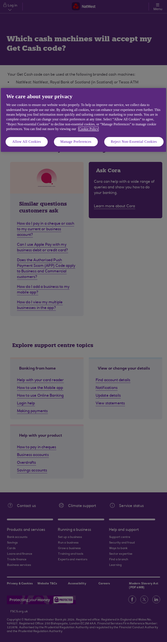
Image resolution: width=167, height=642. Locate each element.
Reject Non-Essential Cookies (134, 141)
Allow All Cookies (26, 141)
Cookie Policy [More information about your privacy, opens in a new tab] (88, 129)
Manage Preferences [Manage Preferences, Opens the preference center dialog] (76, 141)
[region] (83, 120)
